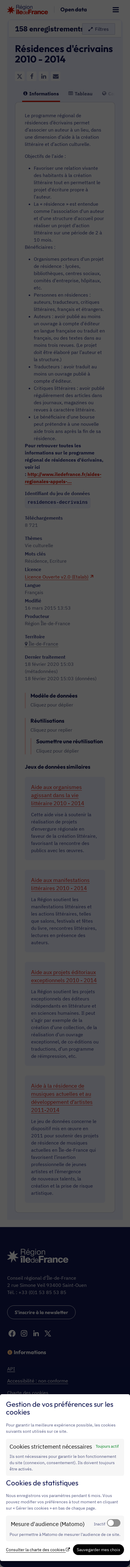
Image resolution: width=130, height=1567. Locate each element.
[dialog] (65, 1477)
